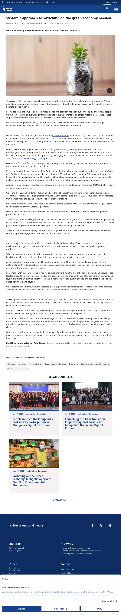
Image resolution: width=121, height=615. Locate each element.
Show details (107, 601)
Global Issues (73, 364)
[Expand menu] (116, 8)
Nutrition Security (35, 364)
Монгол (114, 2)
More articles (60, 500)
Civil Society (11, 364)
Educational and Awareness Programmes (95, 364)
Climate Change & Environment (18, 369)
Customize (60, 609)
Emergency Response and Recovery (75, 548)
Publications (14, 568)
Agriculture (22, 364)
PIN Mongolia (15, 550)
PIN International (16, 548)
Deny (99, 609)
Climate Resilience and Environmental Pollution (80, 550)
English (107, 2)
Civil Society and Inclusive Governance (76, 553)
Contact (12, 573)
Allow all (21, 609)
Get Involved (14, 570)
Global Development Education (55, 364)
